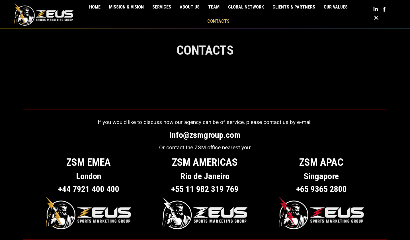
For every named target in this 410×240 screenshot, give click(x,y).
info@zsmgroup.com (205, 135)
